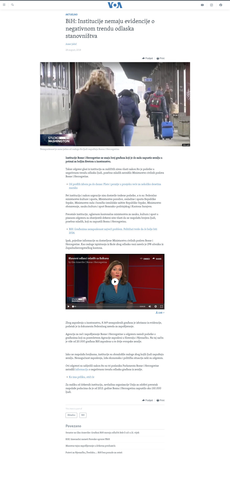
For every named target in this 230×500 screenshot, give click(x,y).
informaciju (81, 369)
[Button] (147, 58)
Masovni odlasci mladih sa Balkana (89, 258)
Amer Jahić (71, 44)
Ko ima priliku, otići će (81, 377)
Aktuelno (72, 14)
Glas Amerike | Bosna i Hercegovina (89, 262)
